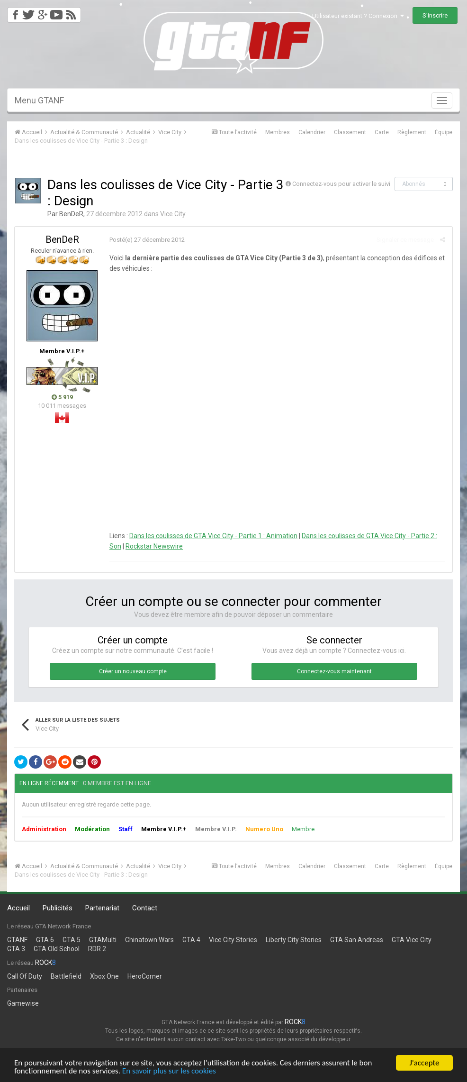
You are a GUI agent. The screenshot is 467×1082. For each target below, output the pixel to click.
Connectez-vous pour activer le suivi (341, 183)
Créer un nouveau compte (133, 671)
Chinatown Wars (149, 940)
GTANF (17, 940)
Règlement (411, 132)
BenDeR (71, 214)
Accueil (18, 908)
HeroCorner (144, 976)
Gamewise (23, 1003)
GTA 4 (191, 940)
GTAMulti (103, 940)
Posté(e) (147, 239)
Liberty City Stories (294, 940)
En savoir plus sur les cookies (169, 1072)
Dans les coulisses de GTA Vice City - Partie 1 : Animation (213, 536)
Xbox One (104, 976)
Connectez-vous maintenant (334, 671)
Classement (350, 132)
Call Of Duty (24, 976)
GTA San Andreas (356, 940)
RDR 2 (97, 949)
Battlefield (66, 976)
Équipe (443, 132)
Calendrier (311, 132)
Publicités (57, 908)
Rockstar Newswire (154, 546)
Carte (382, 132)
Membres (277, 132)
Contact (144, 908)
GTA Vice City (411, 940)
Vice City (173, 214)
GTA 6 (45, 940)
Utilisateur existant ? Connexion (358, 15)
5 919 (62, 397)
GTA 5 (72, 940)
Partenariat (102, 908)
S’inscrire (435, 15)
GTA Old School (57, 949)
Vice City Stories (233, 940)
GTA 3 (16, 949)
